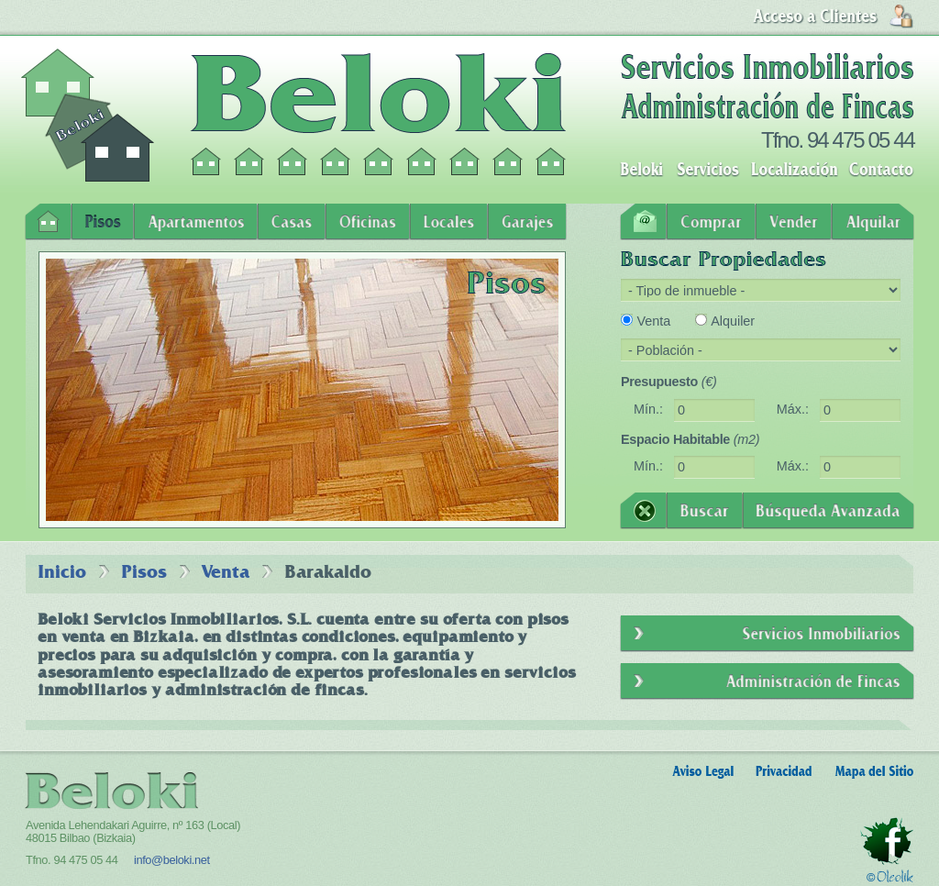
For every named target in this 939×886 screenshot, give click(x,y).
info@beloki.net (172, 860)
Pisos (103, 222)
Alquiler (733, 321)
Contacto (881, 169)
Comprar (711, 222)
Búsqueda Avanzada (828, 511)
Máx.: (793, 409)
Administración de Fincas (767, 681)
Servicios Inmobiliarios (767, 633)
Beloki (641, 169)
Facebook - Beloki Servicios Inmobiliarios (886, 841)
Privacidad (784, 772)
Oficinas (368, 222)
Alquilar (873, 222)
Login (833, 16)
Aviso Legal (703, 772)
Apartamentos (196, 222)
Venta (653, 321)
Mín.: (648, 409)
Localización (794, 169)
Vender (794, 222)
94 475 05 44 (860, 139)
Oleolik (890, 875)
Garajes (527, 222)
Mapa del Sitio (873, 772)
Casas (292, 222)
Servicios (708, 169)
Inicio (48, 222)
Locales (449, 222)
